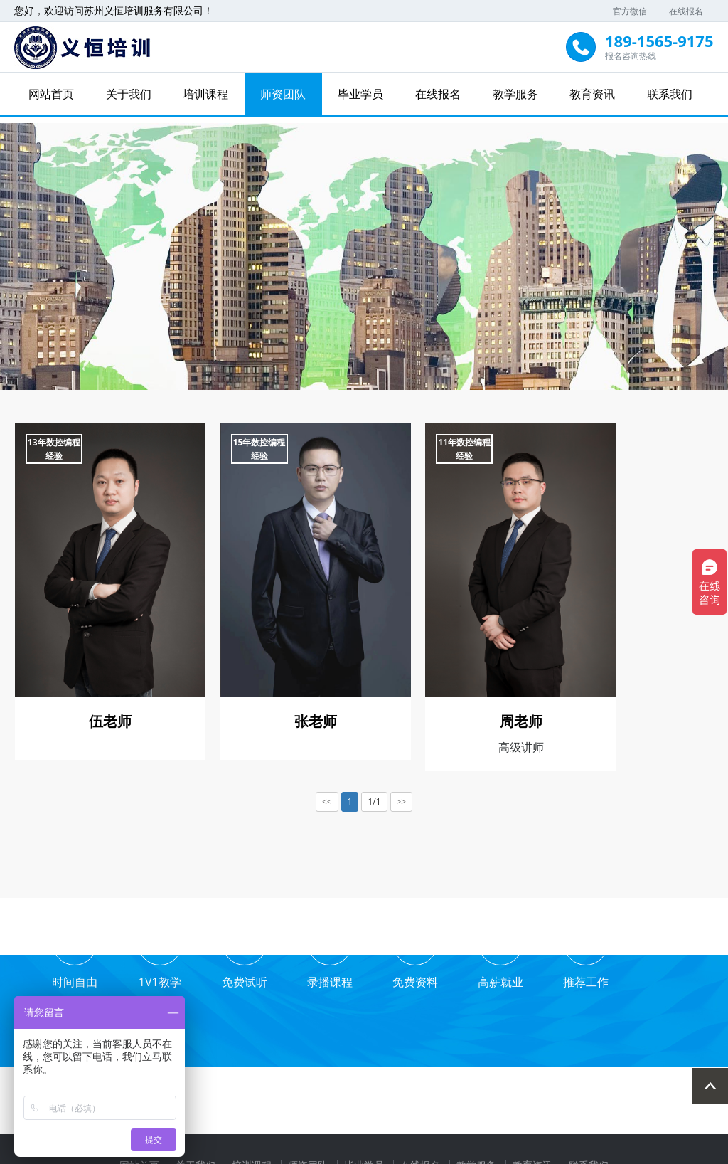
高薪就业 (488, 979)
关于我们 (130, 94)
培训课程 (207, 94)
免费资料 (405, 979)
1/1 (374, 789)
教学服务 (514, 94)
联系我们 (668, 94)
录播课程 (323, 979)
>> (402, 789)
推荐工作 (571, 979)
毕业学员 (360, 94)
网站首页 (53, 94)
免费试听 (239, 979)
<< (327, 789)
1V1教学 (156, 979)
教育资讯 (591, 94)
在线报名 (686, 11)
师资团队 (283, 94)
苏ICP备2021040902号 (467, 1151)
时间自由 (73, 979)
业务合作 (655, 979)
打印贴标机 (387, 1104)
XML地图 (540, 1151)
